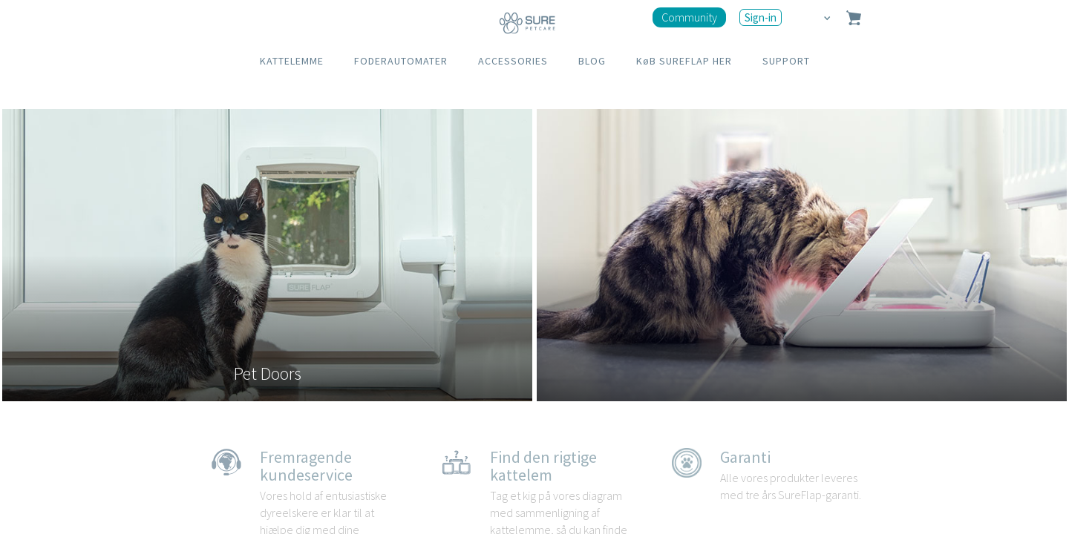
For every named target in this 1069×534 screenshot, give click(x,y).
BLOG (592, 60)
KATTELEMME (292, 60)
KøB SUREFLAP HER (684, 60)
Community (689, 17)
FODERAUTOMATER (401, 60)
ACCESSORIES (513, 60)
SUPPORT (786, 60)
